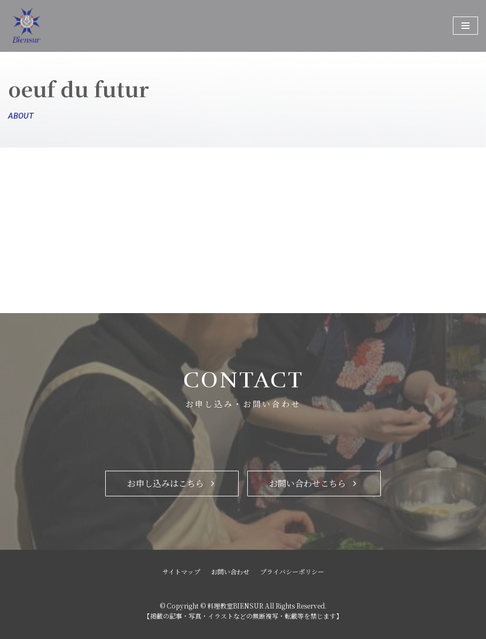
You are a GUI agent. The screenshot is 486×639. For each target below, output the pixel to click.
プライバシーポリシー (292, 571)
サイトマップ (181, 571)
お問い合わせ (230, 571)
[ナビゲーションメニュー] (465, 26)
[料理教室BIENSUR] (61, 25)
